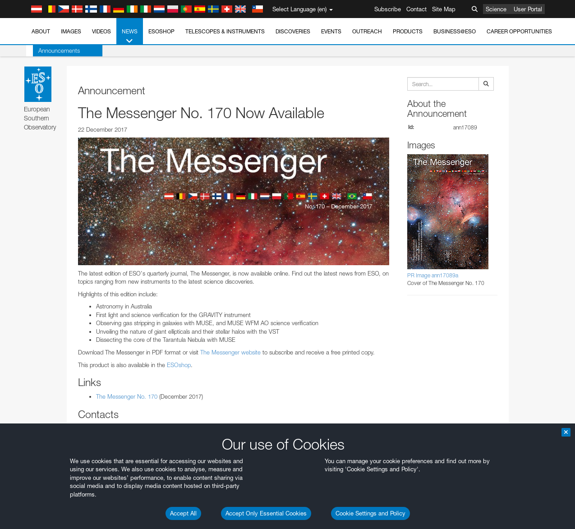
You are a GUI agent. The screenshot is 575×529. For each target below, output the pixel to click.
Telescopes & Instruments (225, 31)
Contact (416, 9)
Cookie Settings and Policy (370, 513)
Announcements (52, 50)
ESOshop (161, 31)
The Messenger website (230, 352)
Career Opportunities (519, 31)
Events (331, 31)
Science (496, 9)
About (41, 31)
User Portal (528, 9)
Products (408, 31)
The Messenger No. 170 (126, 396)
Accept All (183, 513)
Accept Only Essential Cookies (266, 513)
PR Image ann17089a (432, 275)
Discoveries (293, 31)
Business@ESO (454, 31)
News (129, 36)
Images (71, 31)
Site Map (443, 9)
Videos (101, 31)
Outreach (367, 31)
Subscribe (387, 9)
